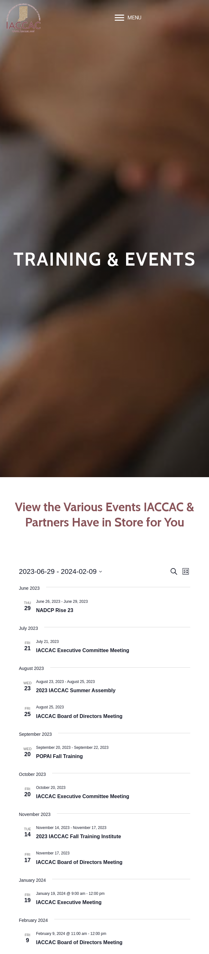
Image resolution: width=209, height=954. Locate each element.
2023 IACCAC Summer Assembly (76, 690)
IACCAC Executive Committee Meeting (82, 650)
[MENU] (128, 17)
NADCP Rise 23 (54, 610)
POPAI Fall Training (59, 756)
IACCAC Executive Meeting (69, 902)
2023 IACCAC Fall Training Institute (78, 836)
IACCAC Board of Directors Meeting (79, 716)
